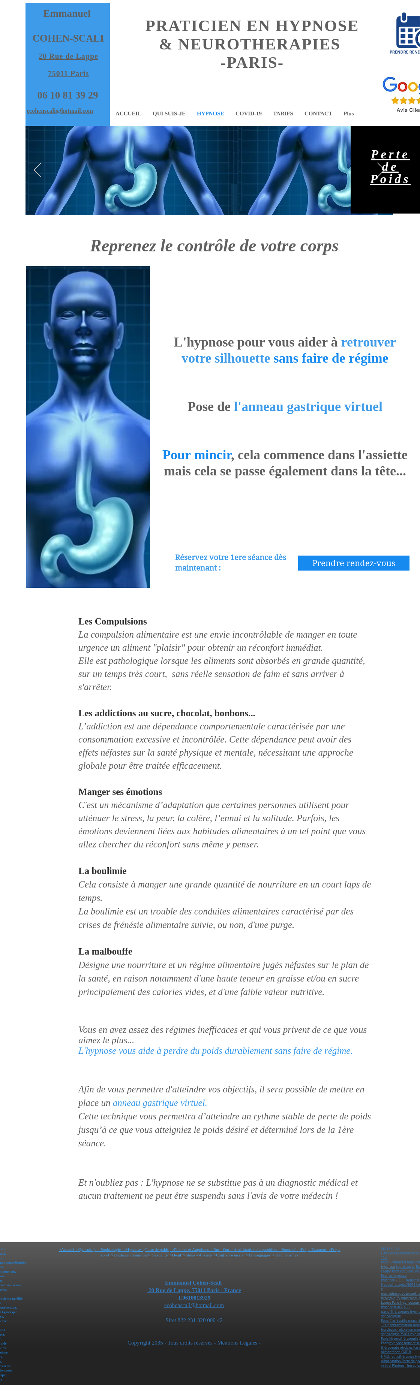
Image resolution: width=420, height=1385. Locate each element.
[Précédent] (37, 170)
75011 (400, 1280)
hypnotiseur (410, 1302)
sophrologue (391, 1316)
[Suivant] (381, 170)
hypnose (399, 1275)
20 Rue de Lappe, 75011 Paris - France (194, 1290)
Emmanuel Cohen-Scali (194, 1283)
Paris (384, 1262)
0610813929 (196, 1298)
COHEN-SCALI (68, 38)
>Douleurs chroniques (129, 1255)
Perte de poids (156, 1249)
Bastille (401, 1320)
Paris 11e (388, 1320)
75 (398, 1298)
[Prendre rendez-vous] (354, 563)
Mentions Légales (237, 1343)
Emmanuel (66, 13)
